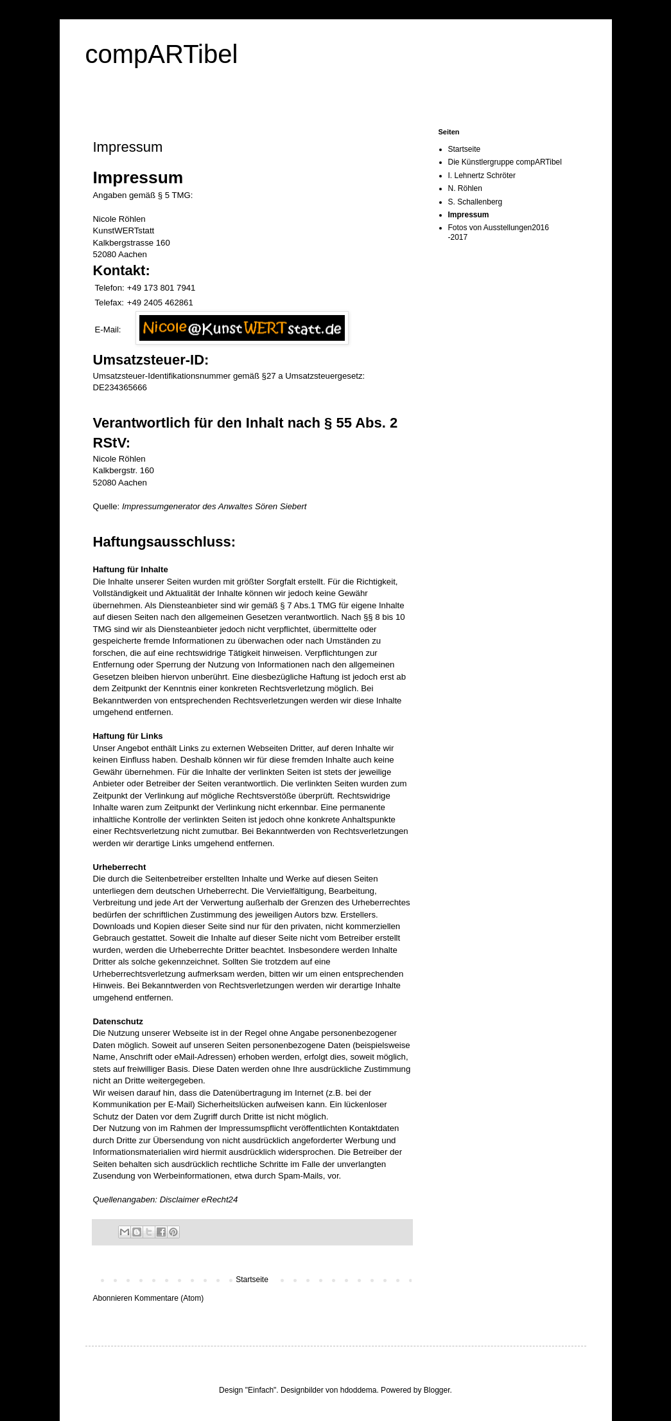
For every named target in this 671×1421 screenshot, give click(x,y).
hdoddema (358, 1390)
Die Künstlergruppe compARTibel (505, 162)
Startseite (252, 1279)
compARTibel (161, 54)
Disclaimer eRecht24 (199, 1199)
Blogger (437, 1390)
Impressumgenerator (161, 506)
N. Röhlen (465, 188)
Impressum (468, 214)
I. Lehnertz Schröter (482, 175)
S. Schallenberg (475, 201)
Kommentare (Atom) (169, 1298)
